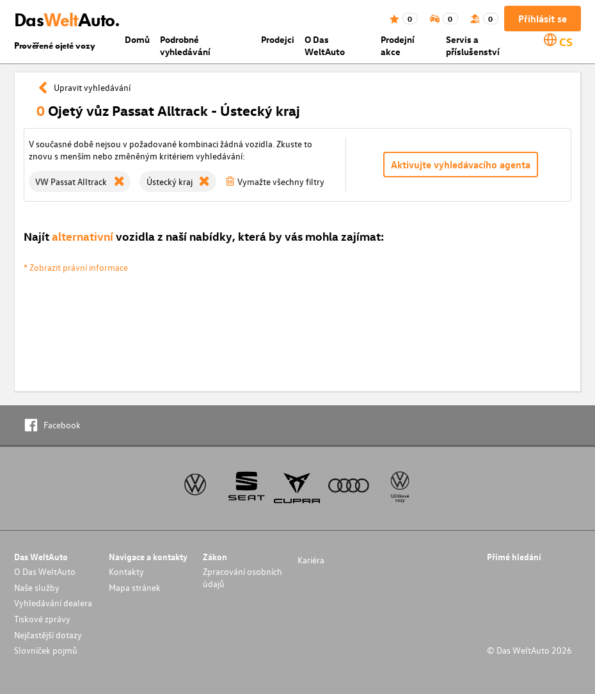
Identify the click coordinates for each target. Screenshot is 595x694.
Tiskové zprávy (42, 619)
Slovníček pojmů (45, 650)
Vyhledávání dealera (53, 603)
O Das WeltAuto (325, 45)
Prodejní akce (398, 45)
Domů (137, 39)
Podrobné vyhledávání (185, 45)
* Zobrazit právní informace (76, 267)
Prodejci (277, 39)
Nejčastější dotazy (48, 635)
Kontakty (126, 571)
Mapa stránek (135, 587)
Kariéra (311, 560)
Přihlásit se (542, 18)
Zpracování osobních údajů (242, 577)
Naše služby (37, 587)
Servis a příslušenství (473, 45)
